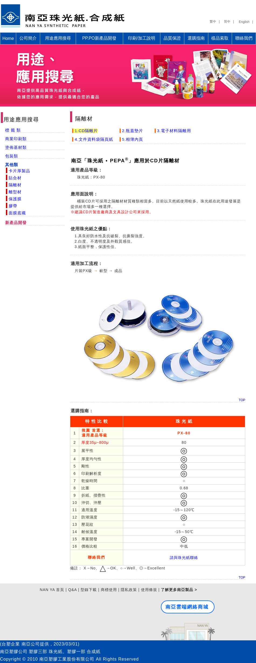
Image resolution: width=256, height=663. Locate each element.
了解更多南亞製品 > (179, 590)
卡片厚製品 (19, 171)
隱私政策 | (130, 590)
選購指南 (196, 38)
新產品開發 (16, 222)
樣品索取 (220, 38)
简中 (227, 21)
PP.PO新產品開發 (99, 38)
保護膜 (15, 199)
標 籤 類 (13, 130)
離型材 (15, 192)
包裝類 (11, 156)
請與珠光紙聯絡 (184, 557)
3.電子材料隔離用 (173, 130)
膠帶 (13, 206)
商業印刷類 (16, 138)
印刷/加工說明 (141, 38)
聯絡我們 (243, 38)
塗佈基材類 (16, 147)
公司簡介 (28, 38)
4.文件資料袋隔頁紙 (93, 139)
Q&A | (73, 590)
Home (8, 38)
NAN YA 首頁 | (53, 590)
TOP (242, 400)
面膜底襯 (17, 213)
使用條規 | (150, 590)
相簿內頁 (134, 139)
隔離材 (15, 185)
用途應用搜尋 (58, 38)
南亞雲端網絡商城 (187, 607)
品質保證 (172, 38)
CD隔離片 (88, 130)
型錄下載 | (90, 590)
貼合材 (15, 178)
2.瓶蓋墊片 (132, 130)
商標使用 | (110, 590)
